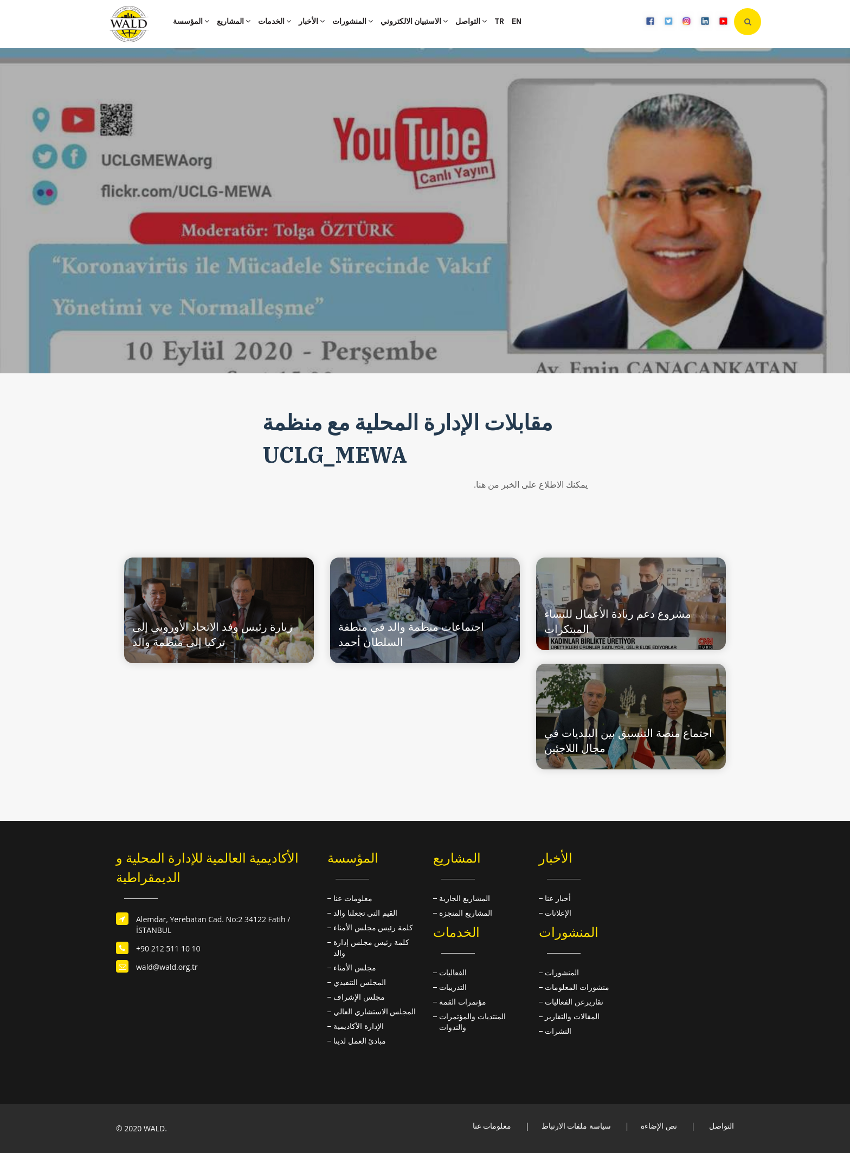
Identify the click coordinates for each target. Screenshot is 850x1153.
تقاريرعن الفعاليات (574, 1001)
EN (516, 21)
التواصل (471, 21)
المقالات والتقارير (572, 1016)
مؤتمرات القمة (462, 1001)
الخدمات (274, 21)
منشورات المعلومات (577, 987)
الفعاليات (453, 972)
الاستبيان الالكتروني (414, 21)
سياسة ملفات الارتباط (576, 1125)
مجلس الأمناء (354, 967)
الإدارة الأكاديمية (358, 1026)
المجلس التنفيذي (359, 982)
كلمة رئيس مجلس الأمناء (373, 927)
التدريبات (453, 987)
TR (499, 21)
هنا (481, 484)
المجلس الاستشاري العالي (374, 1011)
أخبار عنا (558, 898)
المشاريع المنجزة (465, 913)
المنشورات (352, 21)
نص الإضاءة (659, 1125)
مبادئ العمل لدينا (359, 1040)
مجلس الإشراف (359, 997)
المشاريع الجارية (464, 898)
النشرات (558, 1031)
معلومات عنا (352, 898)
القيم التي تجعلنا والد (365, 913)
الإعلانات (558, 913)
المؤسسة (191, 21)
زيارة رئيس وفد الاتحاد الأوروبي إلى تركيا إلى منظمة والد (212, 634)
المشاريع (233, 21)
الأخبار (312, 21)
